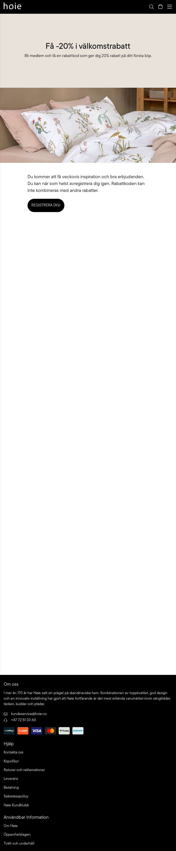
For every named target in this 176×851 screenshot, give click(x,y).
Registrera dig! (45, 205)
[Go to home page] (12, 7)
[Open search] (151, 6)
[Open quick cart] (160, 6)
